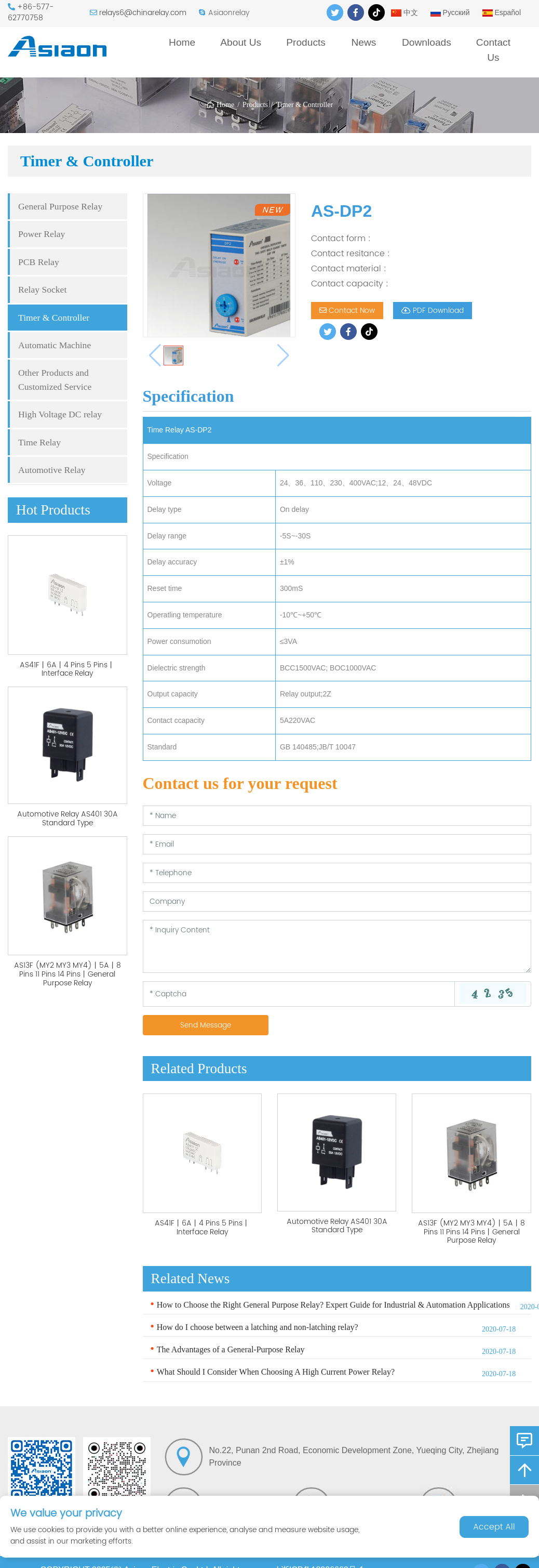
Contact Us (493, 50)
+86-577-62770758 (30, 12)
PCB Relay (38, 262)
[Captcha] (299, 993)
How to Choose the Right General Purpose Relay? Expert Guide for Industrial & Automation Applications (333, 1304)
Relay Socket (42, 289)
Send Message (205, 1025)
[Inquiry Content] (337, 946)
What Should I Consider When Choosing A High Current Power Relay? (276, 1371)
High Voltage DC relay (60, 414)
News (363, 42)
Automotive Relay (52, 470)
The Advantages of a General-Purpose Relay (231, 1349)
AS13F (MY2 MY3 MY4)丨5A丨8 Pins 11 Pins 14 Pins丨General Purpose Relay (67, 974)
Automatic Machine (54, 345)
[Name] (337, 816)
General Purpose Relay (60, 206)
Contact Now (347, 311)
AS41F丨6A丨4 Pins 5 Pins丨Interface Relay (67, 669)
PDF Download (432, 311)
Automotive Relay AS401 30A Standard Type (67, 818)
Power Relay (41, 234)
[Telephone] (337, 873)
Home (182, 42)
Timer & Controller (304, 105)
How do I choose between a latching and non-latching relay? (257, 1327)
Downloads (426, 42)
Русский (450, 12)
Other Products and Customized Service (54, 379)
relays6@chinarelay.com (142, 13)
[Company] (337, 901)
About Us (240, 42)
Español (501, 12)
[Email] (337, 844)
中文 (404, 12)
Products (306, 42)
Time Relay (39, 442)
